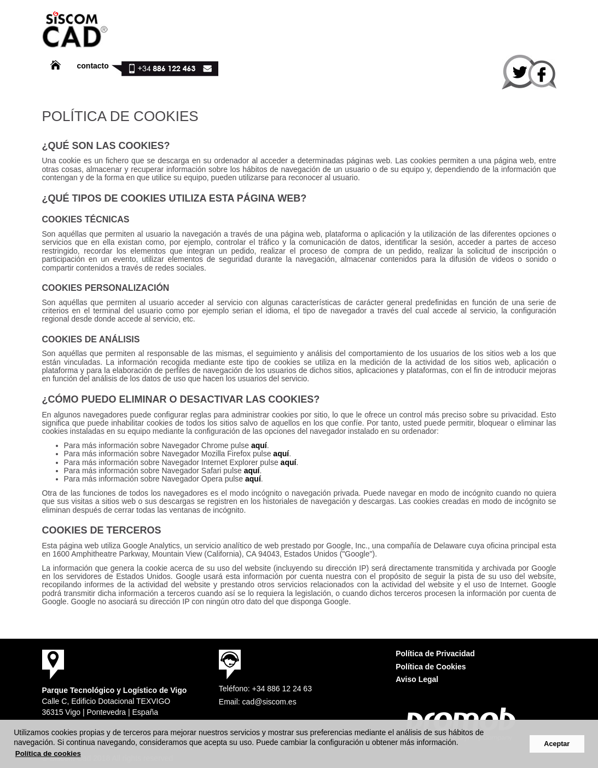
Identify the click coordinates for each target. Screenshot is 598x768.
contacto (93, 65)
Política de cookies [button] (48, 753)
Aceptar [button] (557, 744)
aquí (259, 445)
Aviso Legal (417, 679)
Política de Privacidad (435, 653)
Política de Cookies (431, 666)
